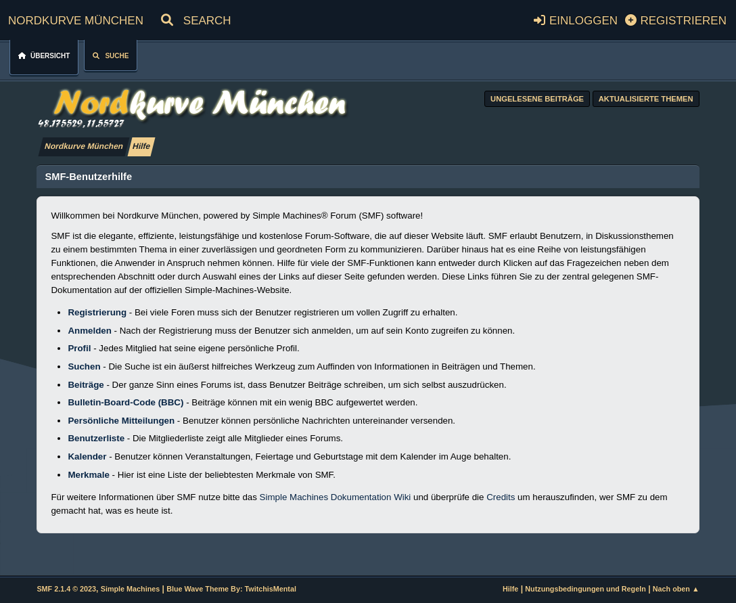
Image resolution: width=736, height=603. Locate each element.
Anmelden (89, 331)
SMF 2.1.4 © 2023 (66, 589)
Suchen (84, 366)
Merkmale (89, 475)
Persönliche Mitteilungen (121, 421)
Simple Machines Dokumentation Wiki (335, 497)
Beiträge (86, 385)
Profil (79, 348)
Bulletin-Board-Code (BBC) (125, 402)
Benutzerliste (96, 438)
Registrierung (97, 312)
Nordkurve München (75, 18)
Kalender (87, 456)
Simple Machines (130, 589)
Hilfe (510, 589)
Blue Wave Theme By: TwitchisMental (231, 589)
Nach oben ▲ (676, 589)
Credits (500, 497)
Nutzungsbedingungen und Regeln (585, 589)
